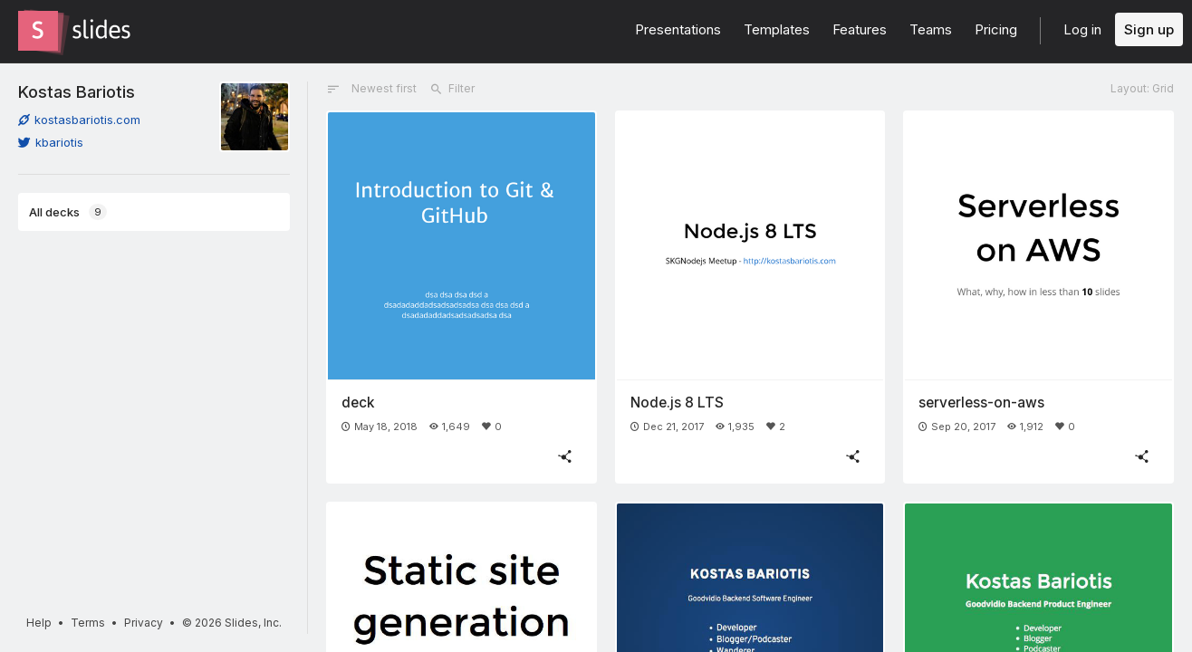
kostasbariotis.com (79, 119)
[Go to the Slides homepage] (38, 31)
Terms (88, 622)
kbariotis (50, 142)
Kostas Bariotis (76, 91)
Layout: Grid (1142, 88)
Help (39, 622)
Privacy (143, 622)
